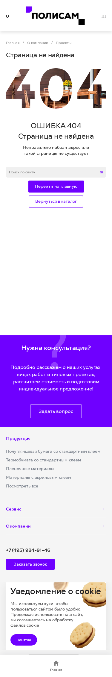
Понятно (23, 639)
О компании (18, 526)
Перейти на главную (56, 186)
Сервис (13, 509)
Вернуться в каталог (56, 201)
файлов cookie (24, 625)
